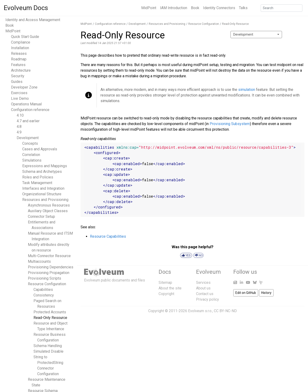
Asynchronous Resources (49, 205)
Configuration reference (30, 109)
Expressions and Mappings (44, 166)
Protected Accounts (49, 312)
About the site (170, 288)
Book (195, 8)
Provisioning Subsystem (230, 124)
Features (18, 65)
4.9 (19, 132)
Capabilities (43, 289)
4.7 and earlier (28, 121)
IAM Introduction (173, 8)
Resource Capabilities (108, 236)
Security (17, 76)
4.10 (20, 115)
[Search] (281, 8)
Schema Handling (47, 346)
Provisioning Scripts (44, 278)
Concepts (30, 143)
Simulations (31, 160)
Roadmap (18, 59)
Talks (243, 8)
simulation (246, 89)
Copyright (166, 294)
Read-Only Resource (50, 317)
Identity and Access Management (32, 20)
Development (28, 138)
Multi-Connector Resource (49, 256)
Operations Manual (26, 104)
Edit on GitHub (245, 293)
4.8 (19, 126)
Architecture (21, 70)
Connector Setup (41, 216)
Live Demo (20, 98)
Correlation (31, 154)
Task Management (37, 183)
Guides (16, 81)
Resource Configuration (47, 284)
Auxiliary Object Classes (48, 211)
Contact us (204, 294)
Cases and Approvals (39, 149)
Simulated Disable (48, 351)
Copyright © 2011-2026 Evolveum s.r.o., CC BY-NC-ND (192, 311)
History (266, 293)
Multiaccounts (39, 261)
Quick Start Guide (25, 36)
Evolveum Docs (26, 8)
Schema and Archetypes (42, 171)
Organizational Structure (41, 194)
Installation (20, 48)
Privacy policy (207, 299)
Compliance (20, 42)
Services (203, 282)
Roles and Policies (37, 177)
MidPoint (148, 8)
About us (203, 288)
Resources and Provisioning (45, 199)
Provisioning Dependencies (50, 267)
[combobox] (256, 34)
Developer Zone (24, 87)
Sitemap (165, 282)
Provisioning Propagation (48, 272)
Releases (19, 53)
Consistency (43, 295)
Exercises (19, 93)
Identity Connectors (219, 8)
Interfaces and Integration (43, 188)
